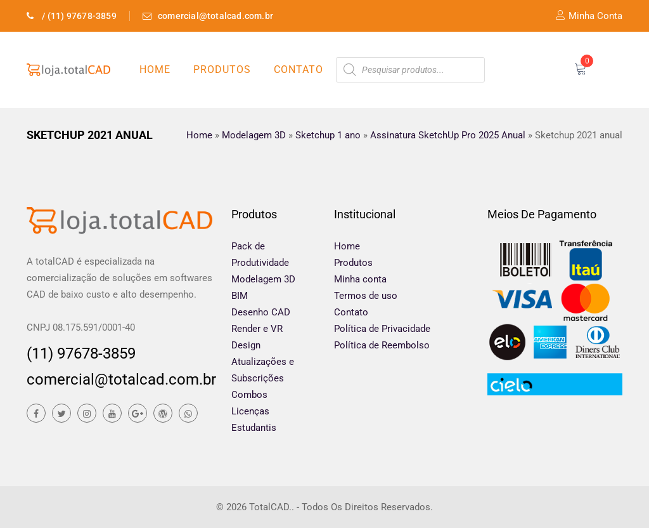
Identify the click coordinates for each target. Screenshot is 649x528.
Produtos (222, 69)
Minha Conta (589, 16)
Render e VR (257, 328)
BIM (239, 295)
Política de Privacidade (382, 328)
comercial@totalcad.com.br (119, 379)
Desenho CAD (260, 312)
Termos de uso (365, 295)
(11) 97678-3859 (81, 353)
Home (154, 69)
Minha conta (360, 279)
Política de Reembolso (382, 345)
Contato (298, 69)
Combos (249, 394)
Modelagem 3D (263, 279)
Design (245, 345)
